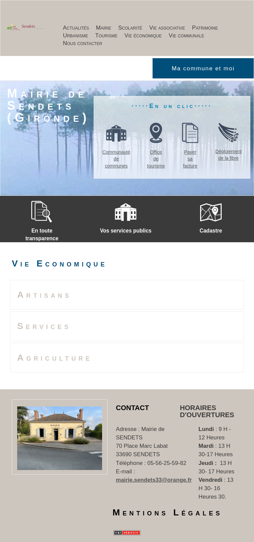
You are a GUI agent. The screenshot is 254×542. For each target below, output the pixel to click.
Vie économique (143, 35)
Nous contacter (82, 43)
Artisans (44, 294)
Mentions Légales (167, 512)
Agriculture (54, 357)
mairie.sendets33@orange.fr (154, 480)
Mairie (103, 28)
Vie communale (186, 35)
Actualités (76, 28)
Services (44, 326)
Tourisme (106, 35)
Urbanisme (75, 35)
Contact (132, 407)
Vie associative (167, 28)
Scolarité (130, 28)
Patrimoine (205, 28)
